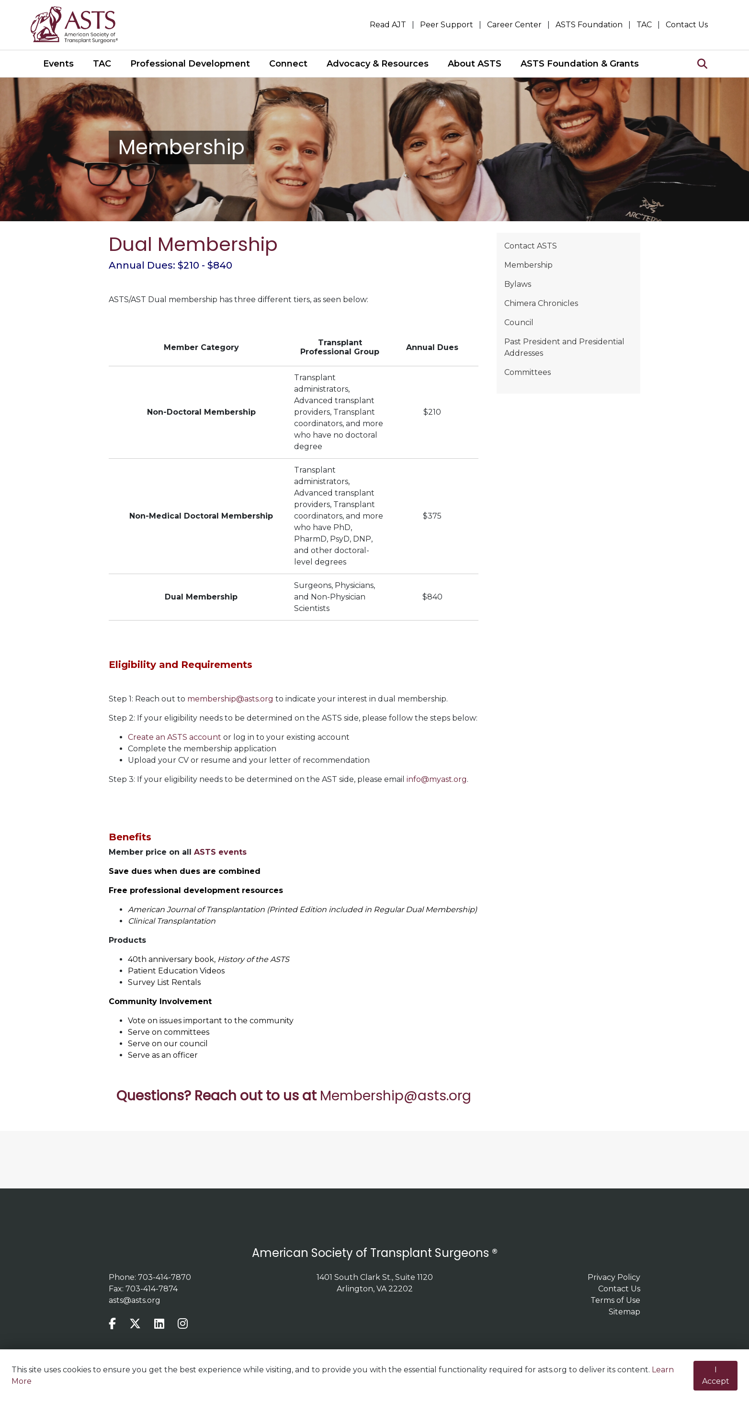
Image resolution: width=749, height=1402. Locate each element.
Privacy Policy (614, 1277)
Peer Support (446, 24)
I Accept (715, 1375)
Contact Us (687, 24)
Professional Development (190, 63)
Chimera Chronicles (541, 303)
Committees (527, 372)
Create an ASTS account (174, 737)
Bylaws (517, 284)
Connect (288, 63)
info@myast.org (437, 779)
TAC (644, 24)
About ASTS (474, 63)
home (80, 25)
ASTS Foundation (589, 24)
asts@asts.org (134, 1300)
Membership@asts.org (395, 1095)
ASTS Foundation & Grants (580, 63)
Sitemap (624, 1311)
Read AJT (388, 24)
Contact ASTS (530, 245)
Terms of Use (615, 1300)
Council (518, 322)
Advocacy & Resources (378, 63)
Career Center (514, 24)
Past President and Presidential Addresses (564, 347)
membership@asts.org (230, 698)
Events (58, 63)
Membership (528, 265)
